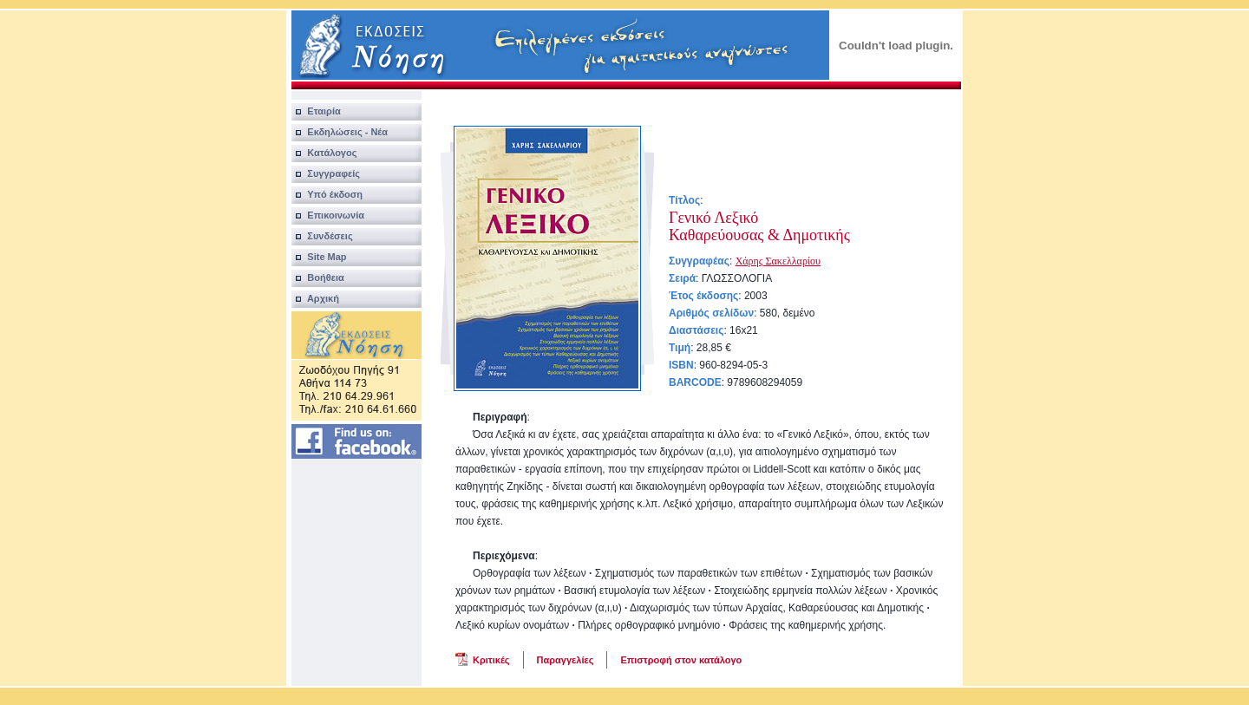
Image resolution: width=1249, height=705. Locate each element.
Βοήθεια (317, 277)
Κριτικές (491, 660)
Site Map (319, 256)
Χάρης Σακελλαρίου (778, 261)
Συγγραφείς (325, 173)
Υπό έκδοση (327, 194)
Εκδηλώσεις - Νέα (339, 132)
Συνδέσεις (322, 236)
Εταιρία (316, 111)
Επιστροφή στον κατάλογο (681, 660)
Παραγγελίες (565, 660)
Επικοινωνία (327, 215)
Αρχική (315, 298)
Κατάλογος (323, 152)
